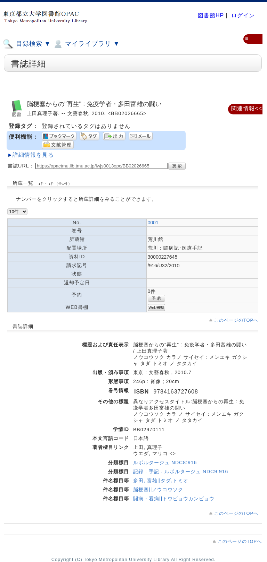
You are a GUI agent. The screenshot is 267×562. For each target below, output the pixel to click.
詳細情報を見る (33, 155)
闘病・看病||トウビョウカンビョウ (174, 498)
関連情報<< (246, 108)
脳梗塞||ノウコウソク (158, 489)
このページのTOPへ (236, 320)
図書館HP (211, 15)
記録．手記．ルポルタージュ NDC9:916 (180, 471)
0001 (153, 222)
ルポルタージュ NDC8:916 (165, 462)
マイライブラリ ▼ (86, 44)
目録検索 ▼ (27, 44)
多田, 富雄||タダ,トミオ (160, 480)
